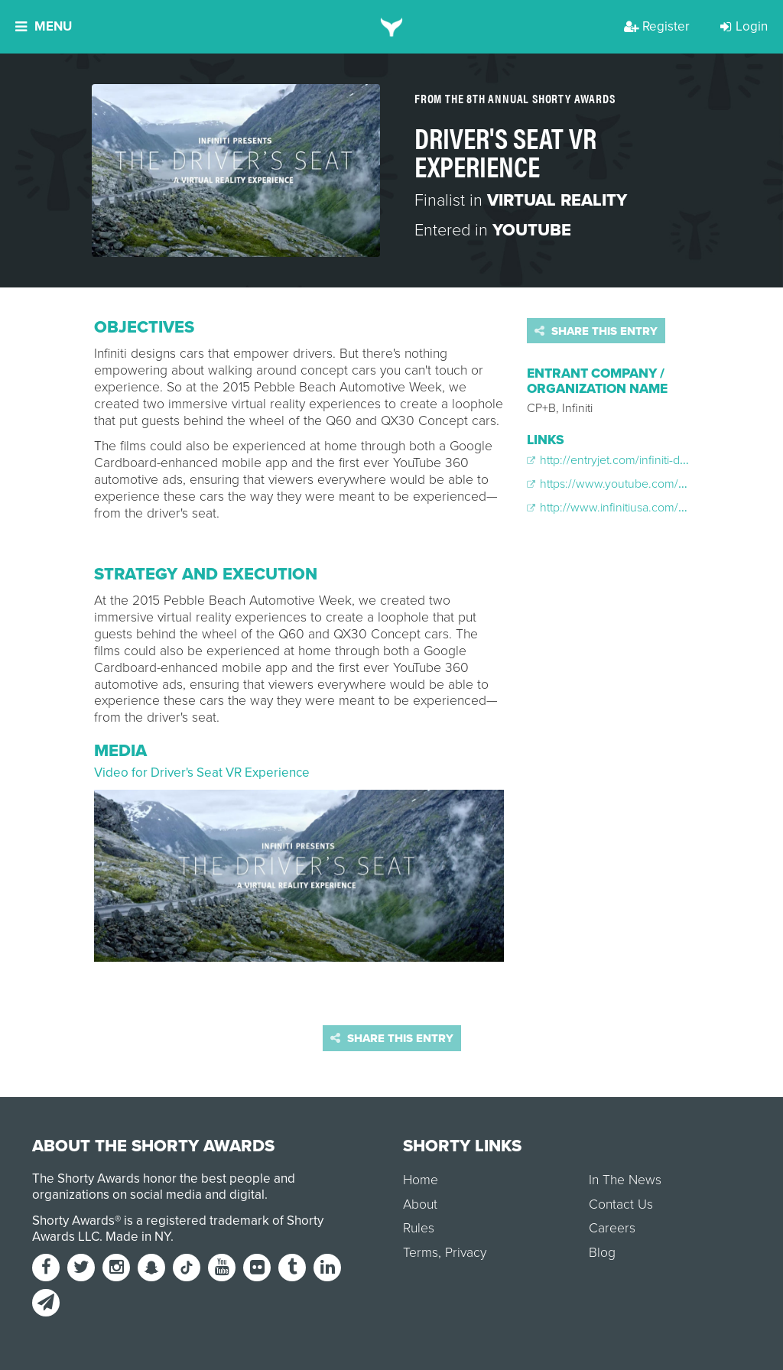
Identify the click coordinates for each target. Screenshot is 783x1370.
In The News (625, 1180)
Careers (612, 1228)
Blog (602, 1253)
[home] (392, 27)
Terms (420, 1253)
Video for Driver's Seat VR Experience (202, 773)
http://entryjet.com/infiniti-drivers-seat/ (632, 460)
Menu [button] (43, 26)
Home (420, 1180)
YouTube (531, 230)
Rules (418, 1228)
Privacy (465, 1253)
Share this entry (596, 331)
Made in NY (138, 1237)
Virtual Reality (557, 200)
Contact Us (621, 1204)
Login (744, 26)
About (420, 1204)
